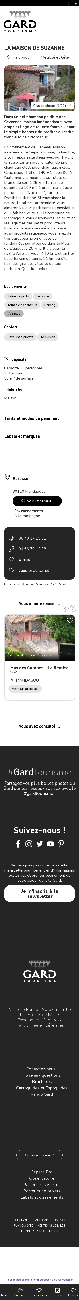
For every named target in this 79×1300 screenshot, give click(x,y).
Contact (59, 1220)
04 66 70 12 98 (32, 548)
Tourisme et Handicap (30, 1220)
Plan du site (23, 1226)
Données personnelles (39, 1231)
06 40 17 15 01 (32, 538)
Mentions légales (51, 1226)
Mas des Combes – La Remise (39, 667)
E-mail (24, 559)
